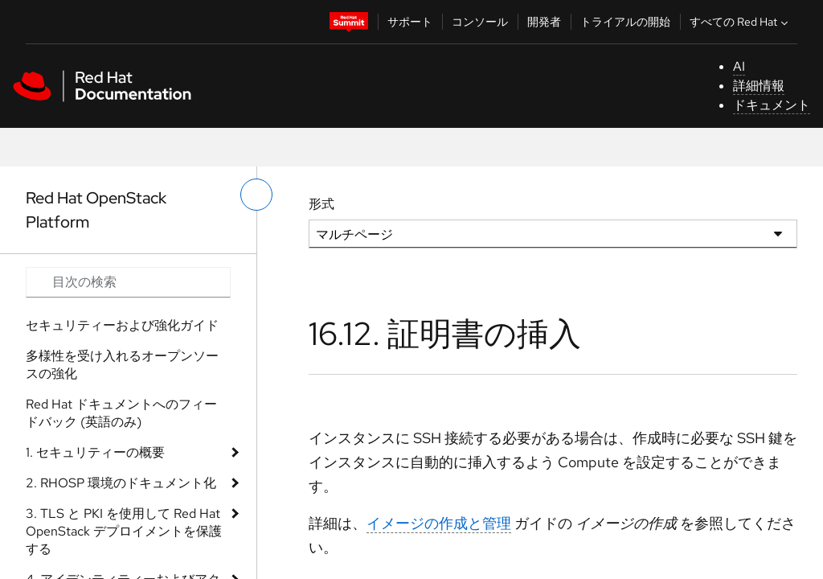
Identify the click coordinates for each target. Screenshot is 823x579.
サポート (409, 21)
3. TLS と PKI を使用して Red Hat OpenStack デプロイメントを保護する (124, 531)
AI (739, 66)
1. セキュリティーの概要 (95, 452)
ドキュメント (771, 104)
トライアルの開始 (625, 21)
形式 (321, 203)
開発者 (544, 21)
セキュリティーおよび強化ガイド (122, 325)
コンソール (480, 21)
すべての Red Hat (741, 21)
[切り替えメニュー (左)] (256, 195)
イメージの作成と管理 (438, 523)
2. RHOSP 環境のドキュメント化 (121, 482)
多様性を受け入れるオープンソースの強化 (122, 364)
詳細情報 (758, 85)
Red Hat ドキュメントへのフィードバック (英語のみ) (121, 413)
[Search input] (128, 282)
